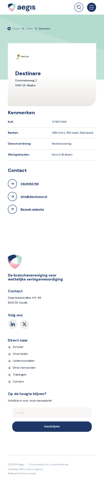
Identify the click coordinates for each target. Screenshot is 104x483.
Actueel (18, 347)
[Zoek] (78, 7)
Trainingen (19, 374)
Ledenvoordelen (23, 361)
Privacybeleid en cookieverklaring (48, 464)
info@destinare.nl (34, 197)
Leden (29, 28)
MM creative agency (31, 469)
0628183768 (30, 184)
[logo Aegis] (32, 7)
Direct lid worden (24, 368)
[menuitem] (78, 6)
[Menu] (89, 7)
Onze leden (20, 354)
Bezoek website (32, 209)
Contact (18, 381)
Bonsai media (28, 473)
